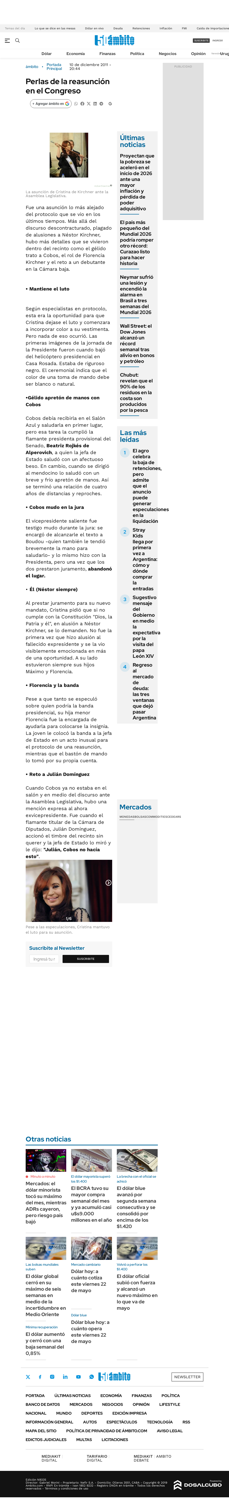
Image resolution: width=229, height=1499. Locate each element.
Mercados (81, 1404)
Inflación (166, 28)
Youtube (78, 1377)
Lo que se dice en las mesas (55, 28)
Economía (75, 53)
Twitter (28, 1377)
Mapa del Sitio (41, 1430)
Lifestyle (169, 1404)
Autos (90, 1422)
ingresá (217, 40)
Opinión (198, 53)
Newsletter (217, 53)
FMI (184, 28)
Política (137, 53)
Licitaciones (115, 1439)
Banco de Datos (43, 1404)
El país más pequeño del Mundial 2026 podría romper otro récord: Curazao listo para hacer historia (136, 243)
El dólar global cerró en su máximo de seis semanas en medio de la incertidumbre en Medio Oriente (46, 1295)
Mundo (64, 1413)
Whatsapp (91, 1377)
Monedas (127, 816)
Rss (186, 1422)
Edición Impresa (129, 1413)
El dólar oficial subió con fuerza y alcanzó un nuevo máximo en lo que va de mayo (137, 1292)
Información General (49, 1422)
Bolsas (140, 816)
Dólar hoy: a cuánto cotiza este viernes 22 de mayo (88, 1281)
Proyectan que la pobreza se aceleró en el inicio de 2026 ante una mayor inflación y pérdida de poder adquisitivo (137, 182)
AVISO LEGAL (170, 1430)
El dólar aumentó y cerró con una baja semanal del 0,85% (45, 1343)
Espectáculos (122, 1422)
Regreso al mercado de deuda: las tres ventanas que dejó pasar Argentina (145, 691)
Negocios (167, 53)
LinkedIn (65, 1377)
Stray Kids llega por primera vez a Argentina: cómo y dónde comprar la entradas (145, 559)
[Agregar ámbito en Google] (51, 103)
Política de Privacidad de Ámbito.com (106, 1430)
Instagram (52, 1377)
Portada (35, 1395)
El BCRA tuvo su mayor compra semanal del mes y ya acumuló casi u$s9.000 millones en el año (91, 1204)
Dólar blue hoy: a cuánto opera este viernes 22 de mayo (90, 1331)
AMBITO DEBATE (152, 1458)
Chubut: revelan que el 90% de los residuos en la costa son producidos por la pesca (136, 392)
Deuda (118, 28)
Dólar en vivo (94, 28)
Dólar (47, 53)
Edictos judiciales (46, 1439)
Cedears (174, 816)
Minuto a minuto (43, 1176)
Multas (84, 1439)
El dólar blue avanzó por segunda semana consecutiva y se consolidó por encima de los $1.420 (136, 1207)
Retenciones (141, 28)
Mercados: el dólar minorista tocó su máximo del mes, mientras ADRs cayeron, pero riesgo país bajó (46, 1202)
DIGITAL (52, 1458)
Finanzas (107, 53)
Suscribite (86, 959)
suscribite (201, 40)
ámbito (32, 67)
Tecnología (160, 1422)
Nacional (36, 1413)
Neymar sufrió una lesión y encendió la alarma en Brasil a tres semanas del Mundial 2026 (136, 294)
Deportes (92, 1413)
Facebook (40, 1377)
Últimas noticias (73, 1395)
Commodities (156, 816)
